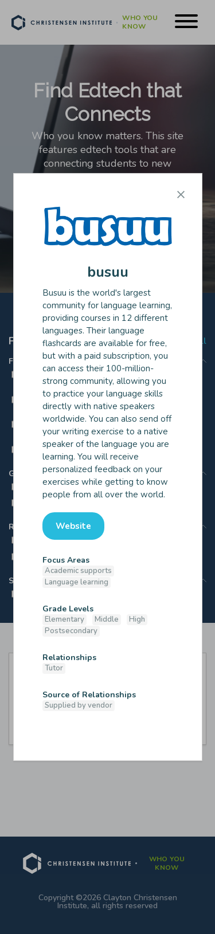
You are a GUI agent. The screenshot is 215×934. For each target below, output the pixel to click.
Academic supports (78, 571)
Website (73, 526)
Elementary (64, 619)
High (137, 619)
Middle (107, 619)
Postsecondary (71, 631)
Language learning (76, 582)
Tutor (54, 668)
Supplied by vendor (78, 705)
